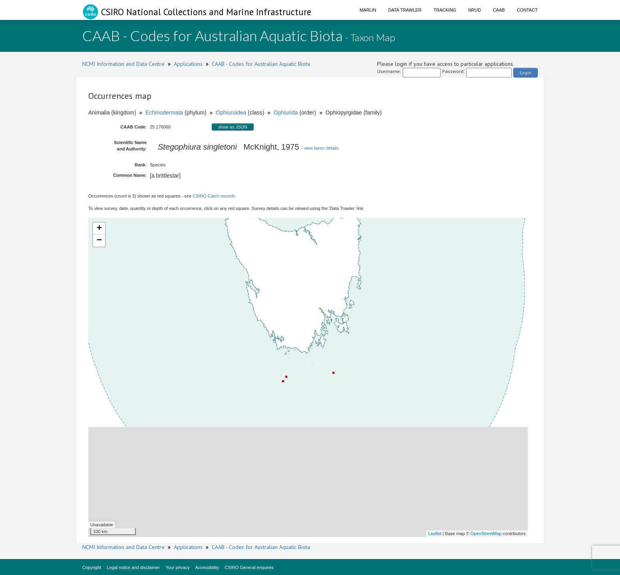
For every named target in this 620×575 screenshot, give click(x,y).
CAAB (499, 10)
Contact (527, 10)
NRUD (474, 10)
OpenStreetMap (486, 533)
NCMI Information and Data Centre (123, 63)
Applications (188, 63)
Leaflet (434, 533)
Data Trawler (404, 10)
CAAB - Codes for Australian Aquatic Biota (261, 63)
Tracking (444, 10)
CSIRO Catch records (214, 196)
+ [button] (99, 229)
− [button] (99, 241)
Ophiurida (286, 112)
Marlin (368, 10)
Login (525, 72)
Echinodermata (164, 112)
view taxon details (321, 148)
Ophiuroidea (231, 112)
